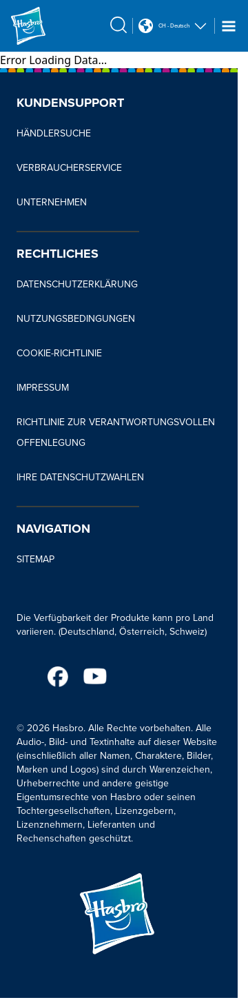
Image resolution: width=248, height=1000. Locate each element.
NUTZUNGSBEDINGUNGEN (76, 319)
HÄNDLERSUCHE (54, 133)
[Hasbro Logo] (44, 26)
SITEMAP (35, 559)
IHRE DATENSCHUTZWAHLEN (80, 477)
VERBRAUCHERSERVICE (69, 168)
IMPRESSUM (43, 388)
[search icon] (118, 25)
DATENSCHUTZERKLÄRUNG (77, 284)
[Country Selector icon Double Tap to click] (145, 26)
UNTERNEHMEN (52, 202)
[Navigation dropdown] (228, 26)
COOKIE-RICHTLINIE (59, 353)
